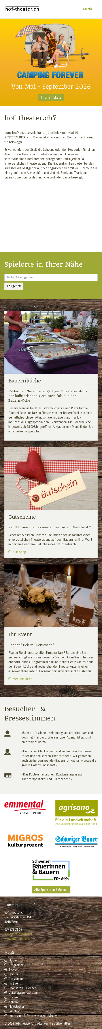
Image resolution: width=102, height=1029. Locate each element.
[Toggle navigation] (89, 9)
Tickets (14, 969)
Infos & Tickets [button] (51, 97)
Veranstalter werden (23, 992)
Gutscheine (16, 979)
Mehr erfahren (22, 679)
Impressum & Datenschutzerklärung (33, 1016)
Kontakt (14, 1002)
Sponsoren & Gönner (22, 988)
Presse (13, 997)
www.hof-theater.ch (17, 939)
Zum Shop (19, 552)
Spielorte (15, 974)
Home (13, 960)
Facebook (15, 1011)
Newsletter (16, 1006)
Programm (16, 965)
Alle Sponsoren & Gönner (51, 889)
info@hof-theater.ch (18, 934)
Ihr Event (15, 983)
